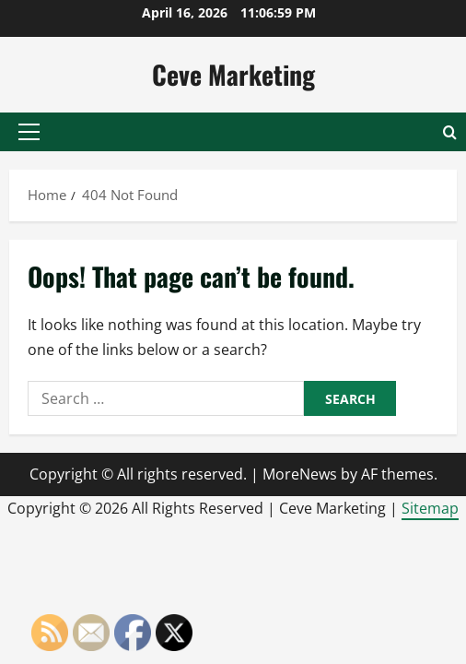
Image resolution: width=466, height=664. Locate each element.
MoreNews (299, 474)
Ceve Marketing (233, 74)
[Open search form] (450, 132)
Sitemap (430, 508)
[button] (29, 132)
